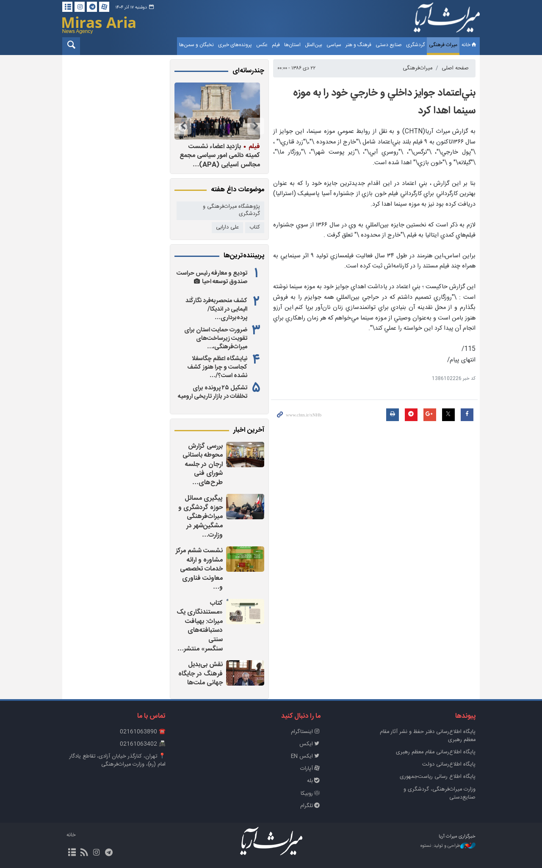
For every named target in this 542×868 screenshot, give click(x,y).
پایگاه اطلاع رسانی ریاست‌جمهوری (438, 776)
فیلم (276, 45)
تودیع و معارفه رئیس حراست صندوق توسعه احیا (212, 277)
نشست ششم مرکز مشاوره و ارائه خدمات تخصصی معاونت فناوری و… (199, 569)
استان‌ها (292, 45)
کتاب (254, 227)
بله (314, 781)
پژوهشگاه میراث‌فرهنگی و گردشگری (231, 210)
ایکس (310, 744)
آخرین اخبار (248, 430)
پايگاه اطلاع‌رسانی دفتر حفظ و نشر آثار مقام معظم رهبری (428, 735)
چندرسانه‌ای (248, 71)
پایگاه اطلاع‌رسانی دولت (449, 764)
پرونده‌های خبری (235, 45)
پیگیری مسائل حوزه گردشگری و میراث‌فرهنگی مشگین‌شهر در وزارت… (200, 516)
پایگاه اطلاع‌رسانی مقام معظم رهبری (436, 752)
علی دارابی (227, 227)
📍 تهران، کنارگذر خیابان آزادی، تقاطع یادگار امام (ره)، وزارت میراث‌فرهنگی (117, 760)
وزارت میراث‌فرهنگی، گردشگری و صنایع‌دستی (440, 793)
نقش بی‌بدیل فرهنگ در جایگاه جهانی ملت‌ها (200, 673)
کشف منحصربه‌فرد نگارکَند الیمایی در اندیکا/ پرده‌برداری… (216, 309)
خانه (470, 45)
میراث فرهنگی (443, 45)
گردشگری (415, 45)
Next (182, 126)
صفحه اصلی (455, 68)
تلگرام (310, 806)
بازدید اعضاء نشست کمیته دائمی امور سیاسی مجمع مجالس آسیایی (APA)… (220, 155)
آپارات (310, 768)
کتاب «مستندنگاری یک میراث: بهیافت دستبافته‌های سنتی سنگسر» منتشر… (200, 626)
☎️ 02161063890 (143, 731)
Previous (255, 126)
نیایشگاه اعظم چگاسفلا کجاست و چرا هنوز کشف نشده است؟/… (217, 367)
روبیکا (311, 793)
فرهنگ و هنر (358, 45)
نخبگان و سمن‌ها (196, 45)
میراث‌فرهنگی (417, 68)
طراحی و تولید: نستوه (448, 846)
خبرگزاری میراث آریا (447, 20)
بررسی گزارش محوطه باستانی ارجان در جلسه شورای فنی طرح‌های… (203, 464)
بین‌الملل (313, 45)
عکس (262, 45)
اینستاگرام (306, 731)
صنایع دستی (389, 45)
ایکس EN (306, 756)
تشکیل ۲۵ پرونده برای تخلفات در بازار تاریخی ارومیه (212, 392)
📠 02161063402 (143, 744)
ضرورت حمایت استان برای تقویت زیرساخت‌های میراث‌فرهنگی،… (215, 338)
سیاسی (333, 45)
